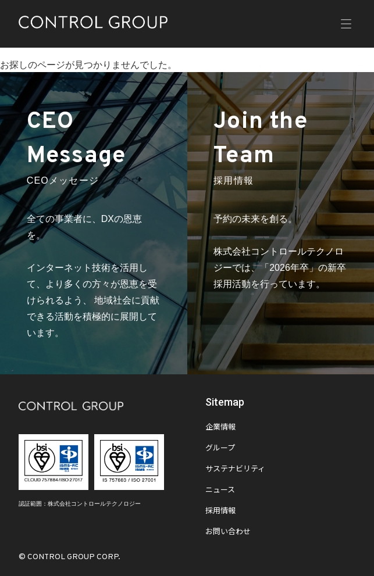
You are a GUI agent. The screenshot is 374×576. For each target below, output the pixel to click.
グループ (220, 448)
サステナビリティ (235, 469)
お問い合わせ (228, 532)
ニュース (220, 490)
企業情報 (220, 427)
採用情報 (220, 511)
